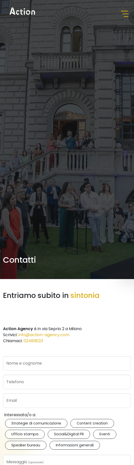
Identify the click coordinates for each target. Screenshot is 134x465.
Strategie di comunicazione (36, 423)
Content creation (92, 423)
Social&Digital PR (69, 434)
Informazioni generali (75, 445)
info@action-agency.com (43, 335)
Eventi (104, 434)
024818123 (33, 341)
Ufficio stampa (24, 434)
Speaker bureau (25, 445)
